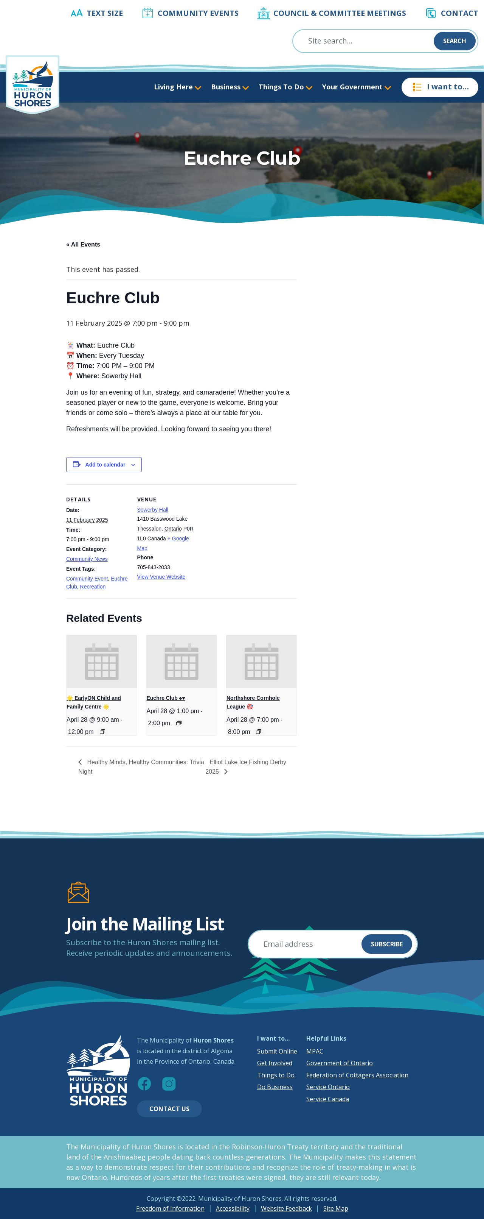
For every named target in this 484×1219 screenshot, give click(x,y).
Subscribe (387, 944)
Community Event (87, 579)
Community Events (198, 13)
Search (454, 41)
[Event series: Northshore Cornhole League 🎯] (258, 731)
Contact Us (169, 1109)
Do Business (275, 1087)
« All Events (83, 244)
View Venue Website (161, 577)
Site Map (335, 1208)
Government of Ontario (339, 1063)
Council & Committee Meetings (339, 13)
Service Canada (327, 1099)
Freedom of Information (170, 1208)
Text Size (105, 13)
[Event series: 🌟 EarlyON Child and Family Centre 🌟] (102, 731)
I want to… (440, 87)
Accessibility (233, 1208)
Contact (459, 13)
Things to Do (276, 1075)
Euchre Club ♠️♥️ (165, 698)
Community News (87, 559)
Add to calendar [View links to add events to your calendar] (105, 465)
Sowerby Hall (152, 510)
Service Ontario (328, 1087)
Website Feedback (286, 1208)
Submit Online (277, 1051)
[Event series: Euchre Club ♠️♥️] (179, 723)
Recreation (93, 587)
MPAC (314, 1051)
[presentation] (102, 661)
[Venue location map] (248, 537)
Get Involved (274, 1063)
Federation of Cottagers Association (357, 1075)
